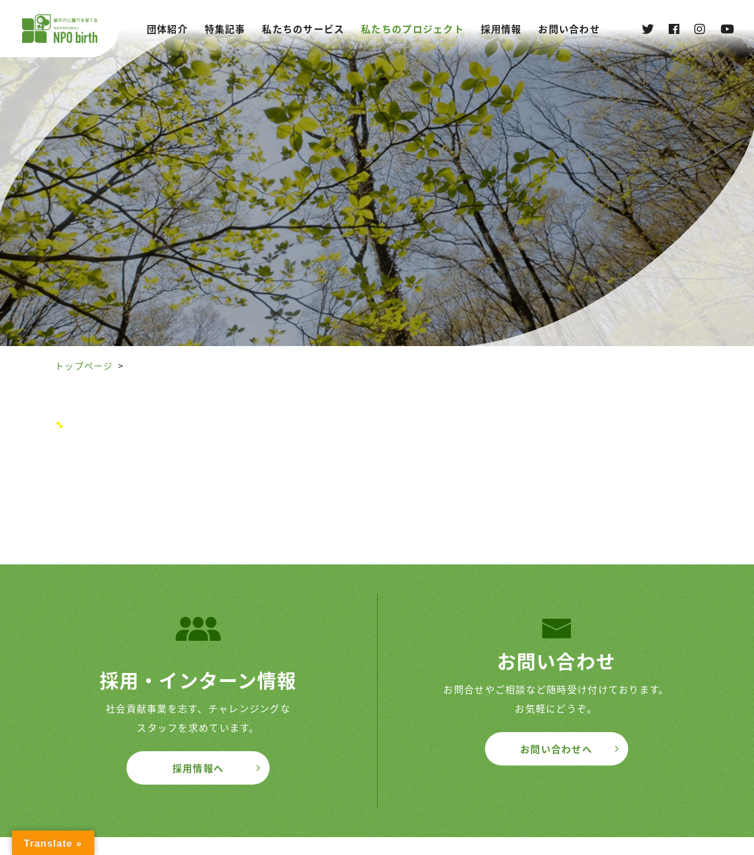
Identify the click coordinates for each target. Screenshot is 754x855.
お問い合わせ (569, 28)
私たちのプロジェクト (412, 28)
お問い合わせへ (556, 749)
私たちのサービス (303, 28)
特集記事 (225, 28)
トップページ (84, 365)
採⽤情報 (501, 28)
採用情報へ (198, 768)
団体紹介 (167, 28)
